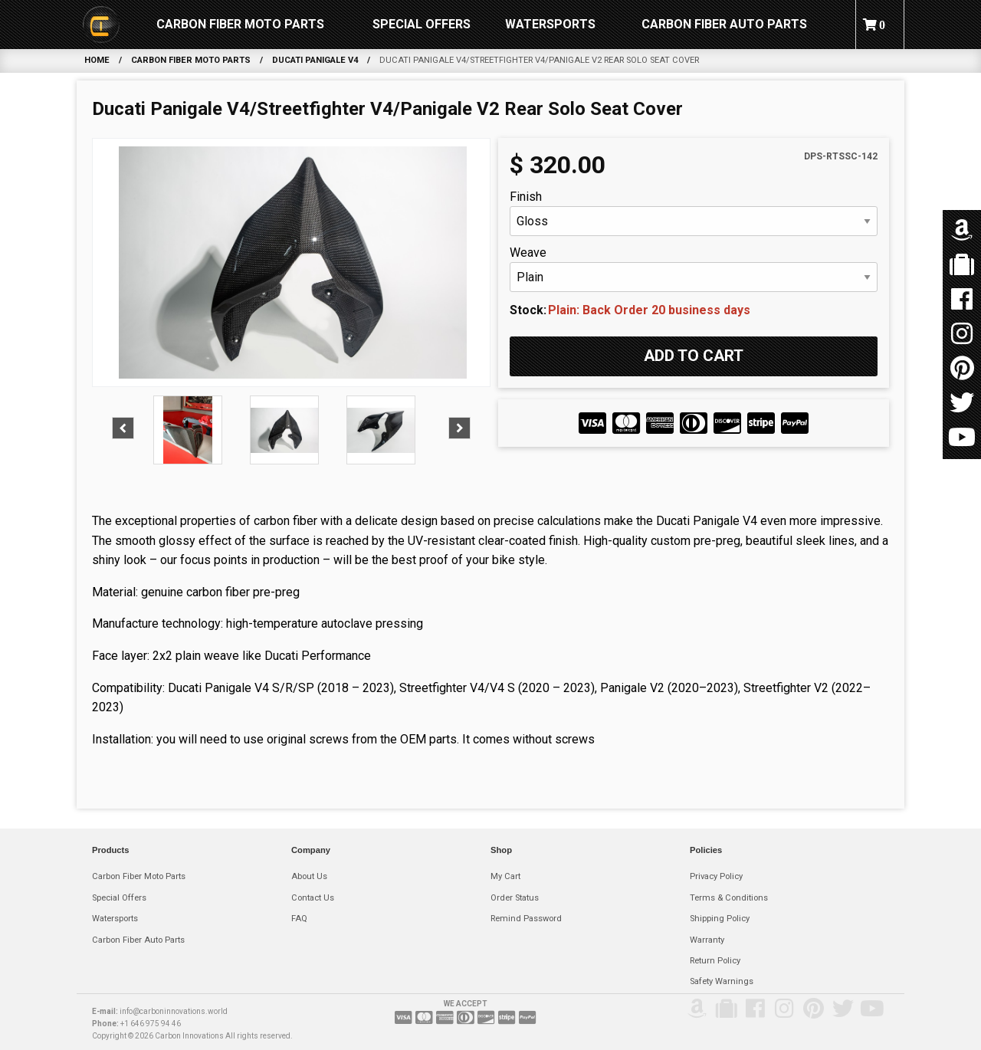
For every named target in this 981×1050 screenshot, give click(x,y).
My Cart (505, 876)
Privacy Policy (716, 876)
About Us (309, 876)
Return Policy (715, 961)
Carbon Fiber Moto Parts (240, 24)
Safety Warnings (721, 981)
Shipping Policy (720, 919)
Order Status (514, 898)
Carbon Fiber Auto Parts (724, 24)
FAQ (299, 919)
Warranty (707, 940)
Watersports (550, 24)
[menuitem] (101, 24)
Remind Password (526, 919)
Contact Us (312, 898)
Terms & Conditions (729, 898)
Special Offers (421, 24)
